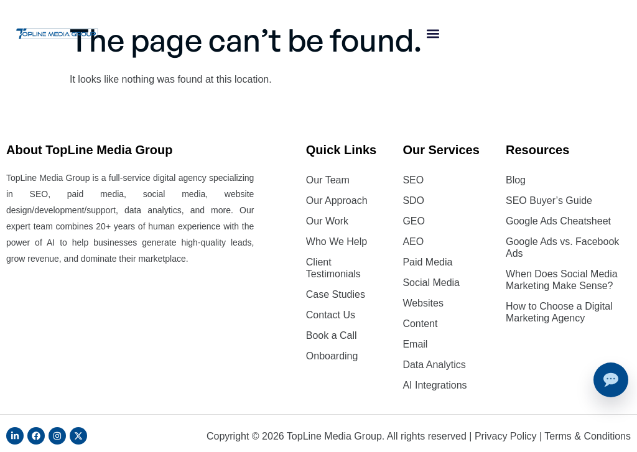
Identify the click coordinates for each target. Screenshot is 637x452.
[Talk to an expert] (610, 379)
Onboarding (332, 356)
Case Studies (335, 294)
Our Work (327, 221)
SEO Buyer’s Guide (549, 200)
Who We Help (336, 241)
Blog (516, 180)
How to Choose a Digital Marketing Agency (559, 312)
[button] (432, 34)
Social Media (431, 282)
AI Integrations (434, 385)
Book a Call (331, 335)
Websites (423, 303)
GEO (413, 221)
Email (414, 344)
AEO (413, 241)
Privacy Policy (506, 436)
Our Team (328, 180)
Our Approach (337, 200)
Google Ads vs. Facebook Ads (562, 247)
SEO (413, 180)
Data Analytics (433, 364)
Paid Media (427, 262)
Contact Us (330, 315)
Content (419, 323)
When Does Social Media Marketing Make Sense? (562, 280)
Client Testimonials (333, 268)
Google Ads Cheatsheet (558, 221)
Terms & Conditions (587, 436)
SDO (413, 200)
